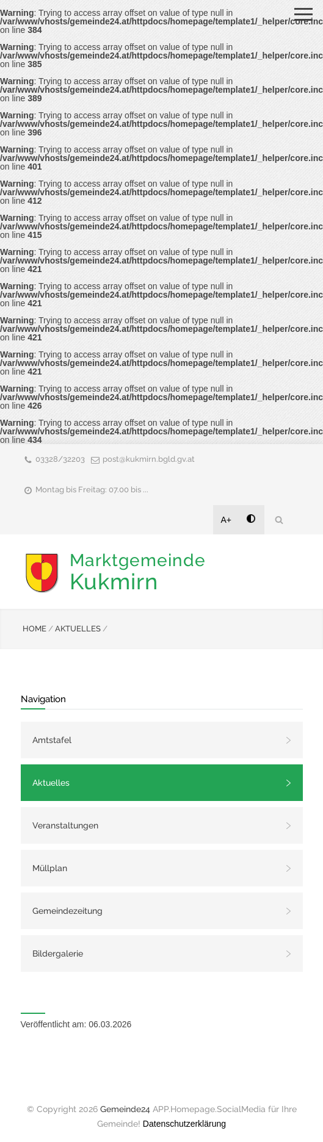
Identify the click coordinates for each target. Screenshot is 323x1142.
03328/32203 (60, 459)
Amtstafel (51, 740)
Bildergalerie (57, 953)
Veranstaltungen (65, 825)
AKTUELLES (78, 628)
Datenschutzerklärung (184, 1124)
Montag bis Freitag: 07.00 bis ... (91, 489)
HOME (34, 628)
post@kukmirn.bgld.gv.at (149, 459)
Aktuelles (51, 783)
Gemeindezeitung (67, 911)
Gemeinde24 (125, 1109)
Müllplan (49, 868)
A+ (226, 520)
